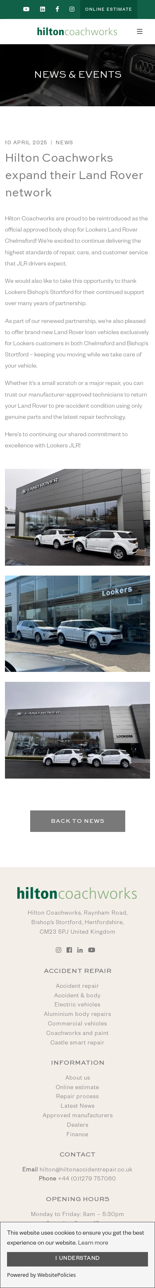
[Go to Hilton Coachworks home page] (77, 31)
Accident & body (77, 996)
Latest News (78, 1107)
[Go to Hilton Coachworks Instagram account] (72, 9)
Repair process (77, 1097)
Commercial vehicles (77, 1024)
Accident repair (77, 987)
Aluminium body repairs (77, 1015)
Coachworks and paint (77, 1034)
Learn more (93, 1243)
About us (77, 1078)
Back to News (78, 821)
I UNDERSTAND (77, 1259)
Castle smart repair (77, 1043)
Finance (77, 1135)
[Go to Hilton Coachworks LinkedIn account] (43, 9)
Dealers (77, 1126)
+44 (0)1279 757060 (87, 1179)
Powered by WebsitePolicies (41, 1274)
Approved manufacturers (78, 1116)
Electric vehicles (77, 1005)
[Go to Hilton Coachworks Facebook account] (57, 9)
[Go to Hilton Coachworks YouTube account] (26, 9)
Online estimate (77, 1088)
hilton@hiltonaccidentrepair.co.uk (86, 1170)
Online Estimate (108, 10)
